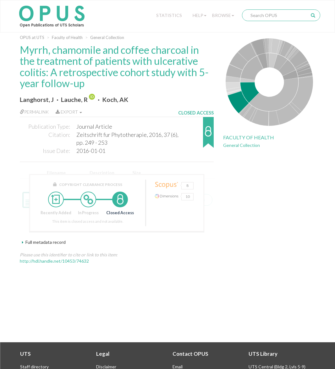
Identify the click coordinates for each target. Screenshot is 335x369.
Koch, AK (115, 99)
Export (69, 112)
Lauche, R (74, 99)
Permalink (34, 112)
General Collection (107, 37)
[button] (196, 135)
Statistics (169, 15)
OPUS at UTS (32, 37)
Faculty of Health (67, 37)
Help (199, 15)
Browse (223, 15)
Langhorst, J (37, 99)
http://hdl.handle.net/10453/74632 (54, 261)
